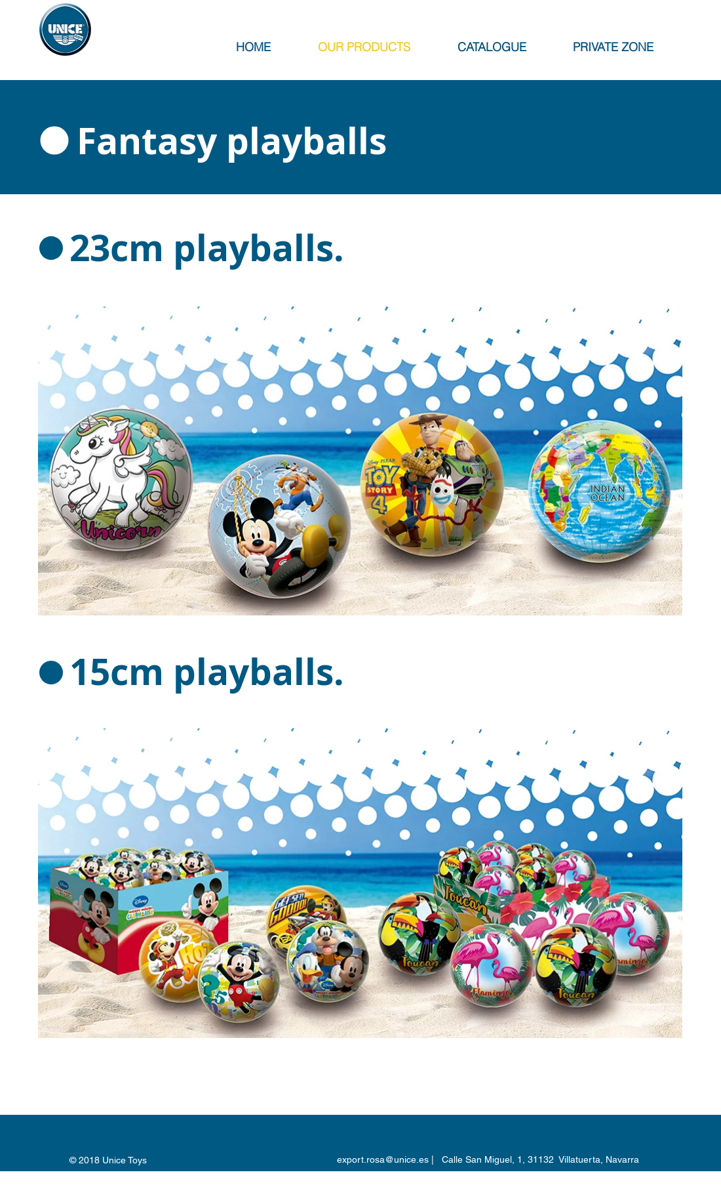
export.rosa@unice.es (383, 1159)
